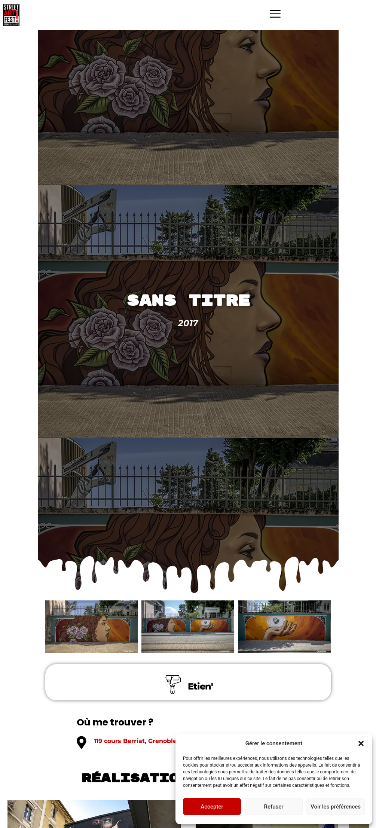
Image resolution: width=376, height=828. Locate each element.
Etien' (200, 686)
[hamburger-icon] (275, 15)
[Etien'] (172, 684)
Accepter (212, 806)
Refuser (273, 806)
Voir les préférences (336, 806)
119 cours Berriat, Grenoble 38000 (146, 741)
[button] (361, 743)
